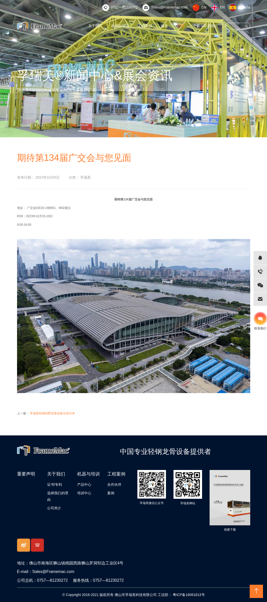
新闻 (185, 26)
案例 (110, 493)
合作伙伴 (114, 485)
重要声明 (26, 473)
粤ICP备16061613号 (188, 595)
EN (224, 7)
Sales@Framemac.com (175, 7)
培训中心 (84, 493)
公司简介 (54, 508)
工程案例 (152, 26)
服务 (170, 26)
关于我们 (107, 26)
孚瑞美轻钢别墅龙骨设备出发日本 (52, 413)
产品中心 (84, 485)
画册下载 (230, 529)
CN (206, 7)
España (245, 7)
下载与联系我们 (207, 26)
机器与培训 (129, 26)
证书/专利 (54, 485)
